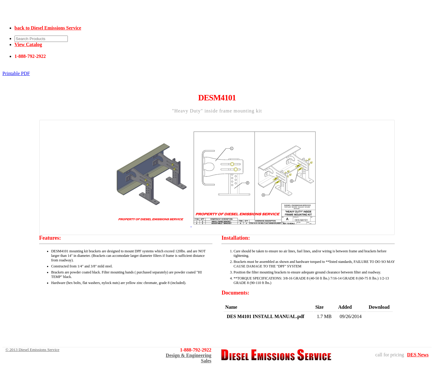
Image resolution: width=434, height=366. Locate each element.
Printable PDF (16, 73)
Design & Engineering (188, 355)
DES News (418, 354)
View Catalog (28, 44)
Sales (206, 360)
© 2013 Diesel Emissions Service (32, 349)
